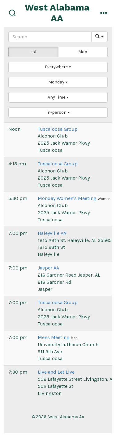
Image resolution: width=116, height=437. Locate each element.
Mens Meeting (54, 337)
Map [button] (82, 51)
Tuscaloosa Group (58, 129)
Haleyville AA (52, 233)
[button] (58, 67)
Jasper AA (48, 268)
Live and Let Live (56, 372)
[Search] (50, 37)
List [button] (33, 51)
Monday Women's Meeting (68, 198)
